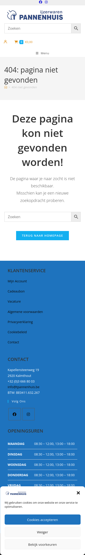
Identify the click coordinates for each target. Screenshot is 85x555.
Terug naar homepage (42, 235)
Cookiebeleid (17, 332)
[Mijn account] (5, 42)
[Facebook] (14, 414)
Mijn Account (17, 281)
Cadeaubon (16, 291)
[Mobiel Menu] (42, 53)
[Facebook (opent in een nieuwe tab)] (41, 2)
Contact (13, 342)
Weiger (42, 532)
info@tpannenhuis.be (23, 387)
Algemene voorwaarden (25, 312)
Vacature (14, 301)
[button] (78, 493)
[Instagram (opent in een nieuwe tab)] (46, 2)
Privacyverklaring (20, 322)
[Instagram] (28, 414)
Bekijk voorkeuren (42, 544)
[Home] (5, 87)
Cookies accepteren (42, 519)
